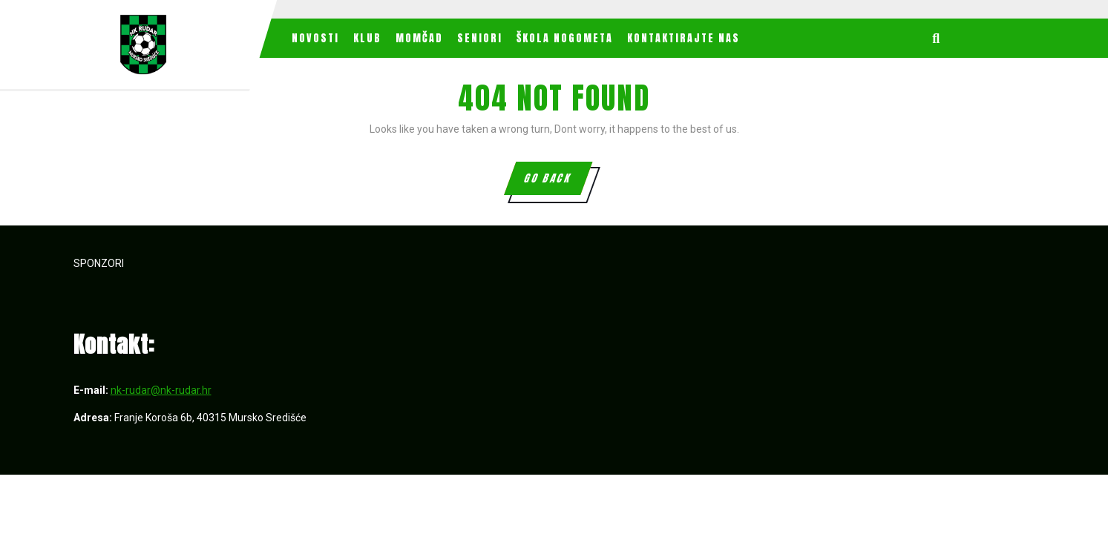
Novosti (315, 38)
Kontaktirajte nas (683, 38)
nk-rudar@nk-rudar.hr (161, 390)
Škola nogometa (565, 38)
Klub (367, 38)
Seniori (479, 38)
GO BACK (557, 182)
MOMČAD (419, 38)
